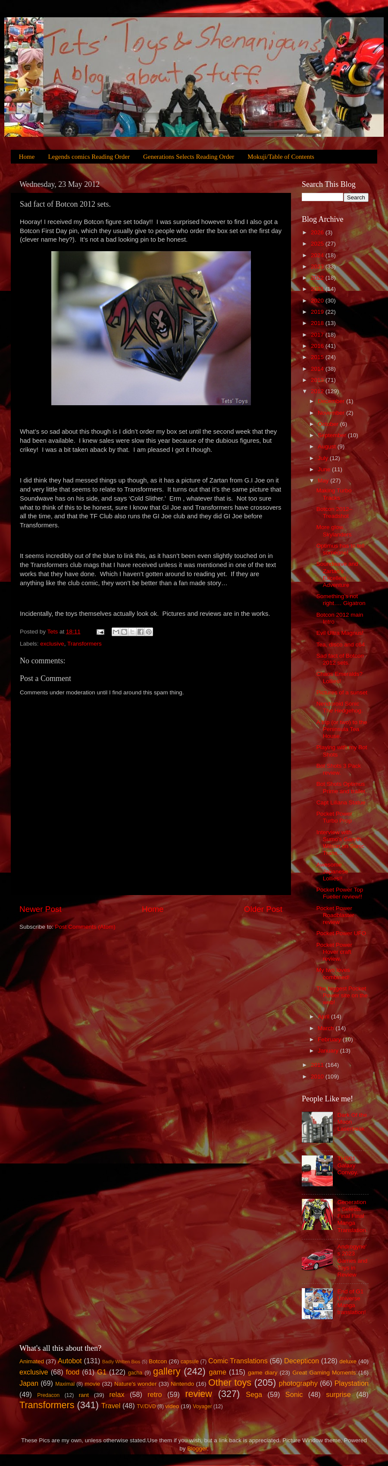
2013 (318, 380)
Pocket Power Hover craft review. (334, 952)
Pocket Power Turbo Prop (334, 817)
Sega (254, 1394)
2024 (318, 255)
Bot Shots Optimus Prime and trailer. (341, 787)
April (324, 1016)
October (329, 424)
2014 (318, 369)
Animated (31, 1361)
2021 (318, 289)
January (329, 1050)
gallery (167, 1371)
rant (84, 1395)
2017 (318, 334)
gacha (135, 1373)
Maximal (65, 1384)
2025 (318, 243)
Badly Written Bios (121, 1361)
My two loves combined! (333, 973)
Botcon (158, 1361)
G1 (101, 1372)
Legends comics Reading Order (89, 156)
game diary (262, 1372)
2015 (318, 357)
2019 (318, 312)
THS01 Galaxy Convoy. (347, 1165)
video (172, 1406)
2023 (318, 266)
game (217, 1372)
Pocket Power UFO (341, 933)
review (198, 1393)
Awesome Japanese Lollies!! (332, 871)
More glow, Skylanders (334, 530)
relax (116, 1394)
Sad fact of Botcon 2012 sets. (340, 659)
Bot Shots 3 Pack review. (338, 769)
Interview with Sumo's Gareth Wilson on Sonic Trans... (340, 843)
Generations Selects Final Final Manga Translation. (352, 1216)
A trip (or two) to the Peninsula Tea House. (341, 729)
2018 (318, 323)
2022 (318, 277)
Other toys (229, 1382)
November (332, 413)
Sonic (294, 1394)
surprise (338, 1394)
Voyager (202, 1406)
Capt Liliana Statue (341, 802)
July (324, 458)
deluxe (348, 1361)
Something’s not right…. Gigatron (341, 599)
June (325, 469)
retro (154, 1394)
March (326, 1028)
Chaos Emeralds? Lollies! (339, 677)
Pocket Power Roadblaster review (335, 915)
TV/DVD (146, 1406)
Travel (110, 1405)
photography (298, 1383)
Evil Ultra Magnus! (340, 633)
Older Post (263, 909)
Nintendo (182, 1384)
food (73, 1372)
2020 (318, 300)
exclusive (52, 643)
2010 (318, 1076)
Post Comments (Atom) (85, 927)
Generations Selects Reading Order (188, 156)
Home (27, 156)
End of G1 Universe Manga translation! (351, 1302)
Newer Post (40, 909)
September (333, 435)
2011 (318, 1065)
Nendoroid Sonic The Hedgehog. (339, 707)
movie (92, 1384)
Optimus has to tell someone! (340, 549)
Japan (28, 1383)
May (324, 480)
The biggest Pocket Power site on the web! (342, 995)
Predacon (48, 1395)
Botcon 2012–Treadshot (334, 512)
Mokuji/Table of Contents (280, 156)
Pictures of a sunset (342, 692)
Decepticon (301, 1361)
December (332, 401)
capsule (190, 1362)
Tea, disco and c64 (340, 644)
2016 (318, 346)
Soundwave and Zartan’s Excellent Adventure (337, 574)
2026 (318, 232)
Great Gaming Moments (324, 1372)
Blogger (197, 1448)
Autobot (70, 1361)
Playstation (352, 1383)
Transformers (84, 643)
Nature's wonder (135, 1384)
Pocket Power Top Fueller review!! (339, 893)
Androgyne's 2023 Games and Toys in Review (352, 1260)
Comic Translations (238, 1361)
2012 (318, 391)
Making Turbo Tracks (334, 494)
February (330, 1039)
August (328, 446)
